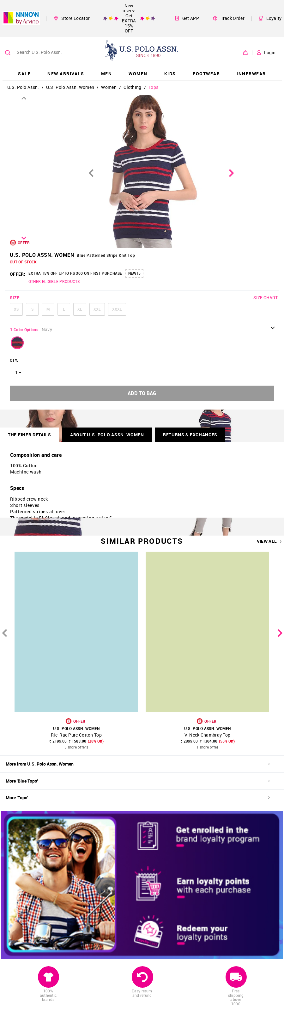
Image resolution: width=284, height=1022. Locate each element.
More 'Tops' (138, 798)
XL (79, 309)
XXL (97, 309)
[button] (17, 342)
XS (16, 309)
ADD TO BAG (142, 393)
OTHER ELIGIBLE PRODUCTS (54, 281)
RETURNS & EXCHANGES (190, 435)
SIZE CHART (265, 298)
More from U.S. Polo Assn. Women (138, 764)
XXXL (117, 309)
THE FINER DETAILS (29, 435)
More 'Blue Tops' (138, 781)
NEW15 (134, 273)
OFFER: (17, 274)
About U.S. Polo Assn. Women (107, 435)
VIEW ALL (269, 541)
